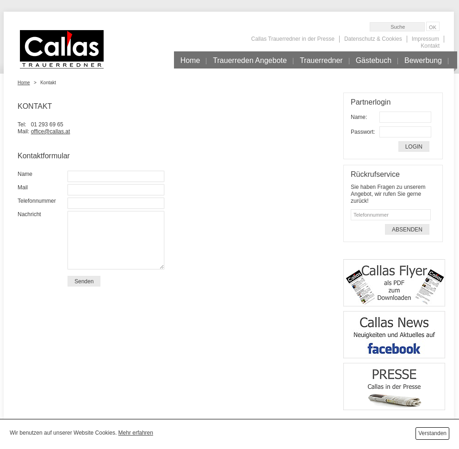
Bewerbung (423, 60)
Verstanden (432, 433)
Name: (359, 117)
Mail (23, 187)
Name (25, 174)
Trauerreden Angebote (250, 60)
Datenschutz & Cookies (373, 39)
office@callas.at (50, 131)
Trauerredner (321, 60)
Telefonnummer (37, 201)
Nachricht (29, 214)
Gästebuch (373, 60)
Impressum (425, 39)
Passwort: (363, 132)
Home (190, 60)
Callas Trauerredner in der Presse (293, 39)
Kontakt (430, 46)
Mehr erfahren (135, 433)
